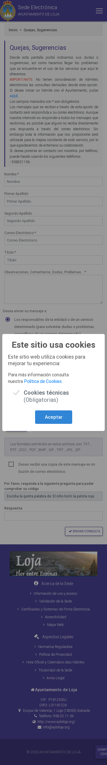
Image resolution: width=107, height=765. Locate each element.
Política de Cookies (43, 381)
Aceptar (53, 417)
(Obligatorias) (46, 392)
